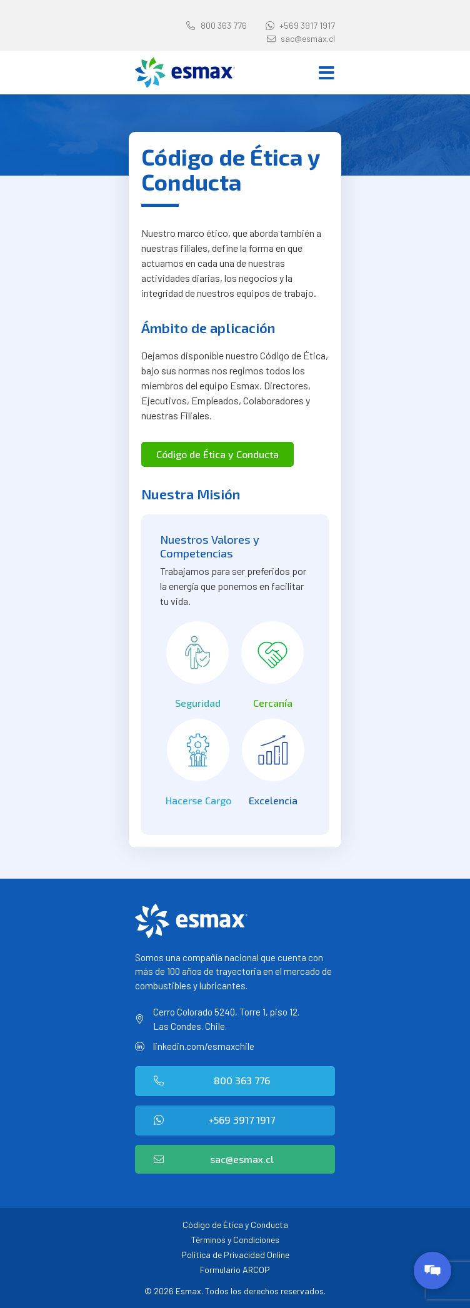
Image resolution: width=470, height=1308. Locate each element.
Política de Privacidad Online (235, 1254)
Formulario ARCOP (235, 1269)
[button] (217, 454)
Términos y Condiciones (235, 1239)
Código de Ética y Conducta (235, 1224)
